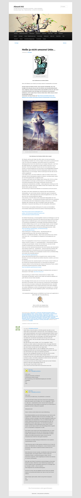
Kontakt (44, 38)
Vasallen (48, 318)
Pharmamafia (44, 317)
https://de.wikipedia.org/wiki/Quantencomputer (31, 267)
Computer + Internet (42, 313)
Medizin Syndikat (43, 316)
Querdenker (24, 318)
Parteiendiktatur (39, 317)
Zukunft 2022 (46, 319)
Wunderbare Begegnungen (29, 38)
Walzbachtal (46, 36)
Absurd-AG (19, 7)
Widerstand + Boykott (29, 319)
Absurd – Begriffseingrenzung (29, 36)
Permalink (31, 320)
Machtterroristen (25, 316)
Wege (56, 33)
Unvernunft (44, 318)
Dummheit (55, 313)
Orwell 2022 (58, 36)
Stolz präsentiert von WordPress (43, 493)
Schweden (16, 38)
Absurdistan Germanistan (46, 312)
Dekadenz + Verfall (49, 313)
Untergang (40, 318)
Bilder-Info (52, 36)
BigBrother (29, 313)
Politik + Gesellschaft (51, 317)
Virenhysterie (52, 318)
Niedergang (48, 316)
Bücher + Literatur (34, 313)
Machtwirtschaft (31, 316)
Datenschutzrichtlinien (23, 33)
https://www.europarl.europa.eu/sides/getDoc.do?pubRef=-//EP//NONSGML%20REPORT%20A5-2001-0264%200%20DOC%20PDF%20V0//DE (33, 213)
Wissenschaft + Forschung (38, 319)
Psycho (21, 38)
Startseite (15, 33)
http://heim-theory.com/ (38, 271)
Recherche (29, 318)
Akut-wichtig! (39, 36)
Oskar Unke (50, 33)
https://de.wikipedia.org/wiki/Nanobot (29, 254)
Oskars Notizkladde (32, 317)
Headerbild (61, 33)
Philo (63, 36)
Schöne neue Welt (34, 318)
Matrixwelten (37, 316)
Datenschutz (31, 33)
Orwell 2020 (53, 316)
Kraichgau (21, 36)
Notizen (15, 36)
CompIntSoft (38, 38)
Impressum (38, 33)
